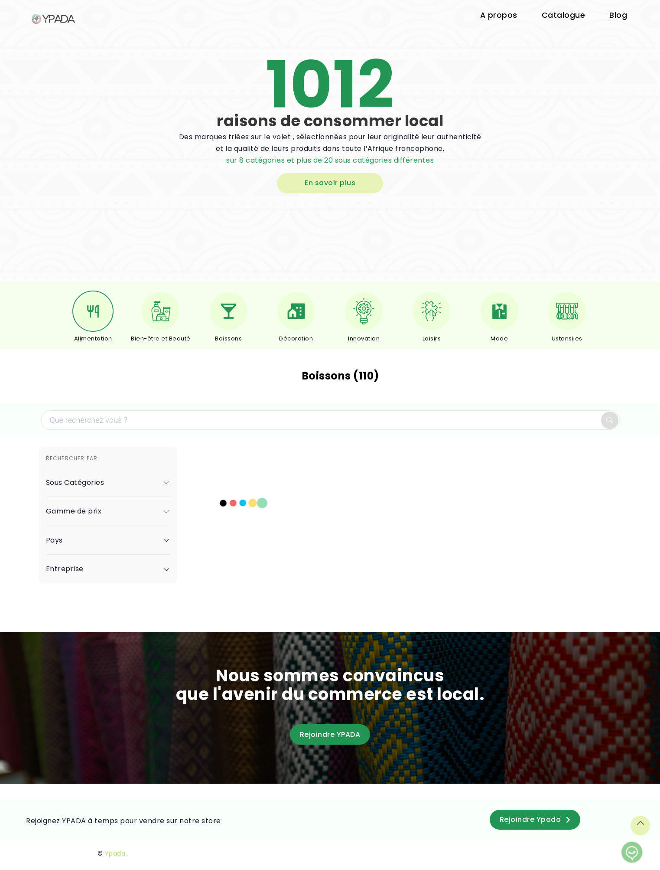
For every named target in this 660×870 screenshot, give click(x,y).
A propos (498, 15)
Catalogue (563, 15)
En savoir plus (330, 183)
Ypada (115, 853)
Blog (618, 15)
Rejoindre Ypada (535, 819)
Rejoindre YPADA (330, 734)
